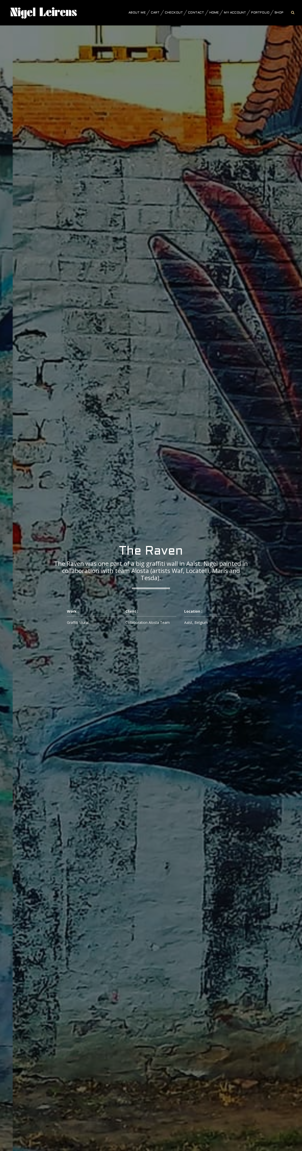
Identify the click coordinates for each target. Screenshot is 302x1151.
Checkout (174, 12)
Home (214, 12)
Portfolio (260, 12)
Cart (155, 12)
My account (235, 12)
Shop (279, 12)
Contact (196, 12)
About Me (137, 12)
